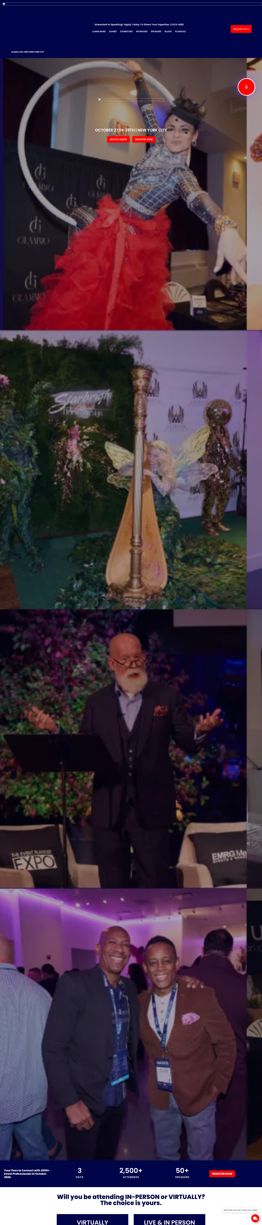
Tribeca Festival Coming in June (130, 1147)
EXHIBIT (112, 1212)
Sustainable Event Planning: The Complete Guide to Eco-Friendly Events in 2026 (78, 1150)
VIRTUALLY (92, 262)
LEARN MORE (115, 1205)
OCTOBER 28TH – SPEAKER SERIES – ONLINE (92, 270)
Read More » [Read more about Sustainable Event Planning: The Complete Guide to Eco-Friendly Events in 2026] (65, 1161)
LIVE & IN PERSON (169, 262)
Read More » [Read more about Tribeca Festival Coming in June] (118, 1153)
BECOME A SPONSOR (120, 1199)
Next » (153, 1171)
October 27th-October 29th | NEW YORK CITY (169, 270)
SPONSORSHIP (116, 1218)
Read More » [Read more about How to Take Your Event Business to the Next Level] (170, 1157)
